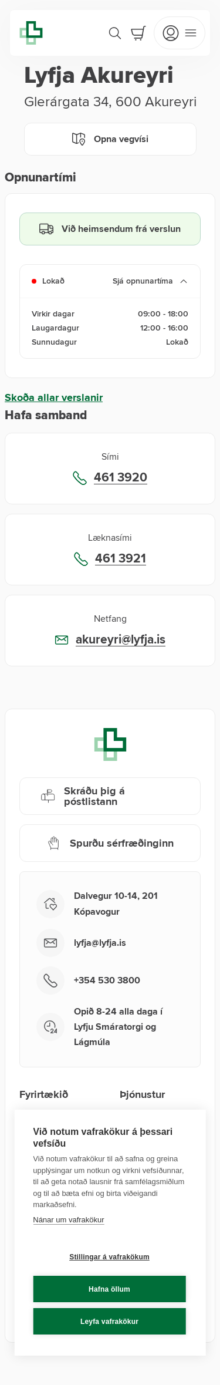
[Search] (115, 33)
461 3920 (120, 477)
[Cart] (138, 33)
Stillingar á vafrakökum (109, 1257)
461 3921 (120, 558)
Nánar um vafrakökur (68, 1219)
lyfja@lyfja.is (100, 943)
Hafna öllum (109, 1289)
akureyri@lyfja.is (120, 639)
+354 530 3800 (107, 980)
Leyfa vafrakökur (109, 1321)
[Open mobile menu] (179, 32)
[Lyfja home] (31, 33)
